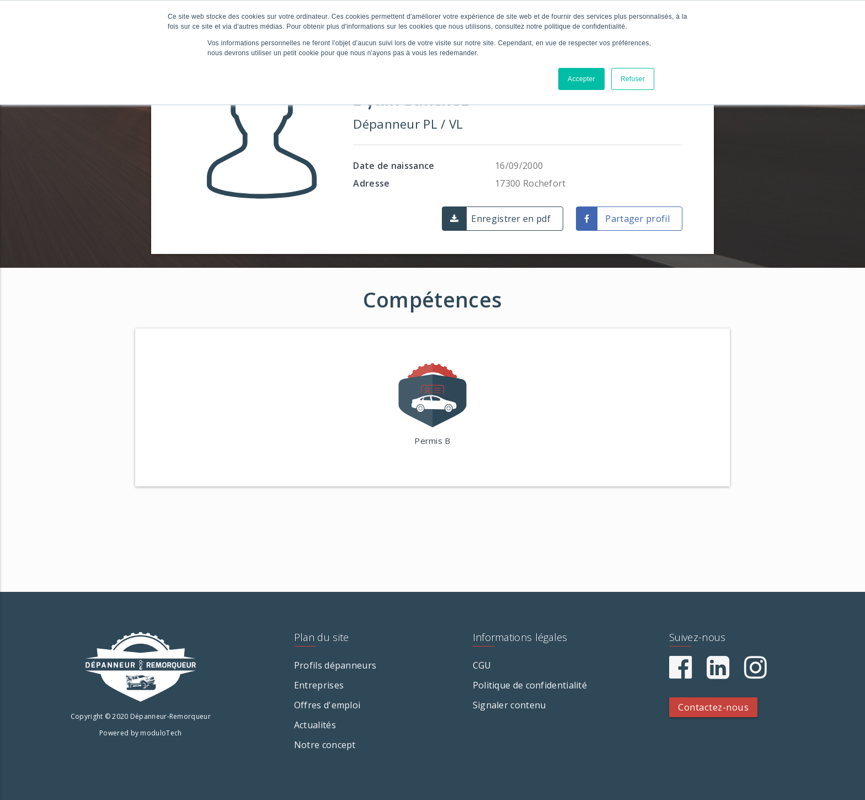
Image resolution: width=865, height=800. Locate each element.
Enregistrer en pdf (510, 219)
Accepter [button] (581, 79)
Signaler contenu (509, 705)
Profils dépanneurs (335, 665)
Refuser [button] (633, 79)
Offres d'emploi (327, 705)
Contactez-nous (713, 707)
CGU (482, 665)
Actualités (315, 725)
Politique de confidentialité (530, 685)
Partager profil (637, 219)
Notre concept (325, 745)
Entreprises (319, 685)
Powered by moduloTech (140, 733)
